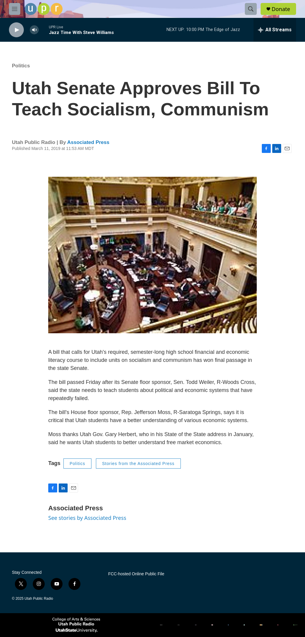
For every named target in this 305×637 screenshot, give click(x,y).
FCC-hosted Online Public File (136, 574)
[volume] (34, 30)
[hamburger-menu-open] (14, 9)
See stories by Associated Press (87, 517)
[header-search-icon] (251, 9)
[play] (16, 30)
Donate (281, 9)
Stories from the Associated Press (138, 463)
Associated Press (88, 142)
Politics (21, 66)
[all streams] (274, 30)
